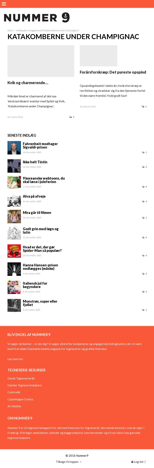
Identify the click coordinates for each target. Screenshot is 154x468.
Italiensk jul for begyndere (35, 285)
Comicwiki (13, 392)
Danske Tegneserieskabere (24, 385)
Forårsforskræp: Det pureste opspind (113, 72)
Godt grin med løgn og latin (41, 230)
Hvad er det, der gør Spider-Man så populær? (42, 248)
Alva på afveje (34, 196)
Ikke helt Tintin (35, 162)
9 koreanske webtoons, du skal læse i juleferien (44, 180)
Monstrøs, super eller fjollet (40, 303)
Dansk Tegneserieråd (21, 378)
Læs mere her (15, 359)
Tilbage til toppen (69, 461)
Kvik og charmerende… (27, 82)
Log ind (137, 461)
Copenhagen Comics (20, 399)
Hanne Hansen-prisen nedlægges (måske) (40, 266)
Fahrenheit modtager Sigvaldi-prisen (40, 145)
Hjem (10, 30)
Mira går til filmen (37, 212)
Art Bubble (14, 406)
